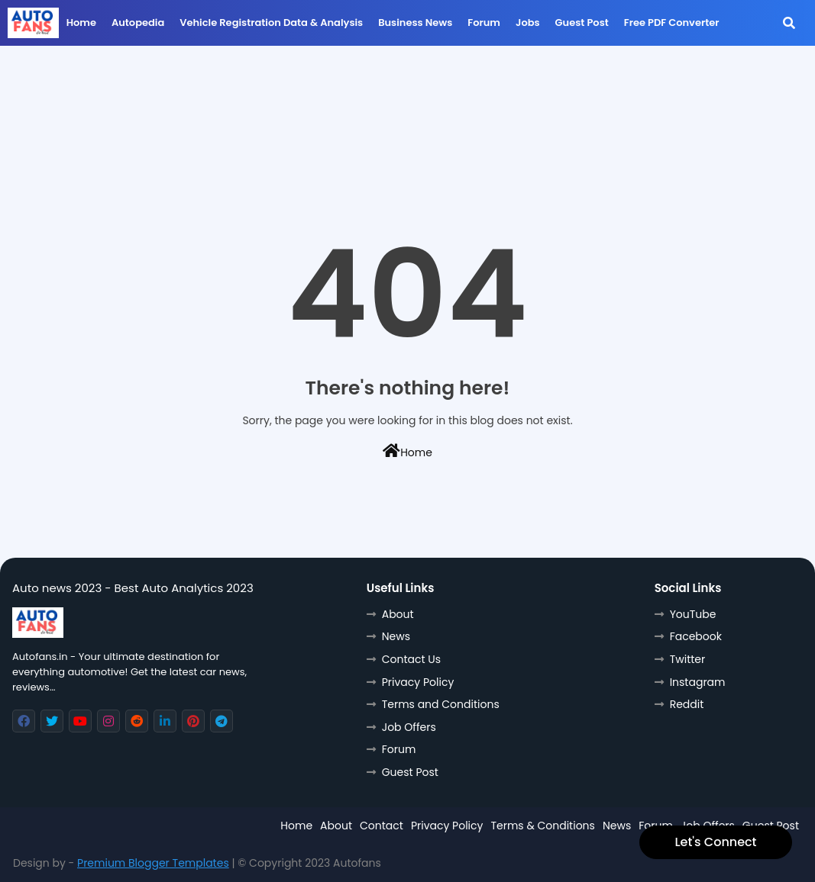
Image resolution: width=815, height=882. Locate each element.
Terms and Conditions (441, 704)
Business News (415, 22)
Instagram (698, 682)
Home (81, 22)
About (398, 614)
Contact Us (411, 659)
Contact (381, 825)
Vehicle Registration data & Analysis (271, 22)
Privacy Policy (418, 682)
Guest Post (582, 22)
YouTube (693, 614)
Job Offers (409, 727)
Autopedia (138, 22)
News (396, 636)
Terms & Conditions (542, 825)
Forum (483, 22)
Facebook (696, 636)
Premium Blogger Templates (153, 863)
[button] (789, 23)
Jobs (528, 22)
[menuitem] (81, 26)
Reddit (687, 704)
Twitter (688, 659)
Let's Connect (715, 842)
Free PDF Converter (672, 22)
